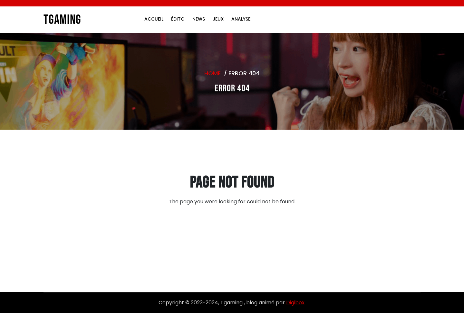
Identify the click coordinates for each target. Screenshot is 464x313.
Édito (178, 19)
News (198, 19)
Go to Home (228, 232)
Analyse (240, 19)
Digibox (295, 302)
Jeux (218, 19)
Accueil (153, 19)
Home (212, 73)
